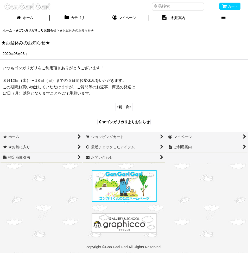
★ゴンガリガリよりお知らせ (124, 122)
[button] (223, 18)
